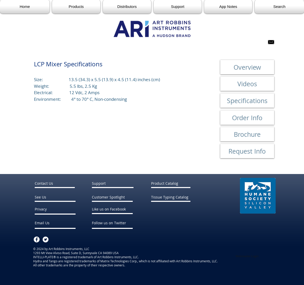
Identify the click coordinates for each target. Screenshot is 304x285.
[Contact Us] (55, 183)
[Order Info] (247, 117)
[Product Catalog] (171, 183)
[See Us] (49, 197)
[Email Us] (48, 222)
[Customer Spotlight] (117, 197)
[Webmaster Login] (247, 256)
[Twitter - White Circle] (45, 239)
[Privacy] (48, 209)
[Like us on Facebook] (120, 209)
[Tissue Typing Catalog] (169, 197)
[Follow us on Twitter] (120, 222)
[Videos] (247, 84)
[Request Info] (247, 151)
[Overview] (247, 67)
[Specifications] (247, 100)
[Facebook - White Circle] (37, 239)
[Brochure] (247, 134)
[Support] (112, 183)
